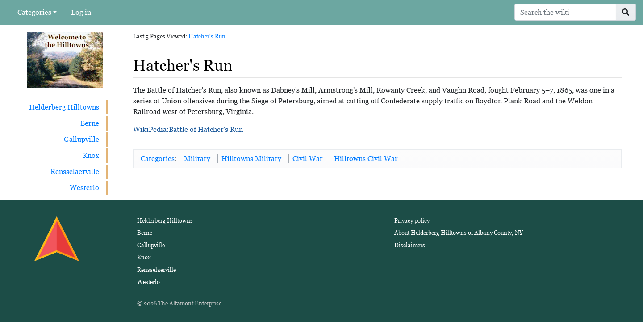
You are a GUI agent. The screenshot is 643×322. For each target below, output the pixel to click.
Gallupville (81, 139)
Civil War (307, 158)
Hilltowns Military (251, 158)
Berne (89, 123)
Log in (81, 12)
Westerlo (84, 187)
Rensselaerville (74, 171)
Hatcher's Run (206, 36)
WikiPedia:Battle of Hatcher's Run (188, 129)
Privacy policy (412, 220)
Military (197, 158)
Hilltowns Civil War (366, 158)
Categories (34, 12)
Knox (91, 155)
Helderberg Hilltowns (64, 107)
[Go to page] (626, 12)
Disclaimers (409, 245)
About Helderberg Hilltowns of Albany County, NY (458, 232)
